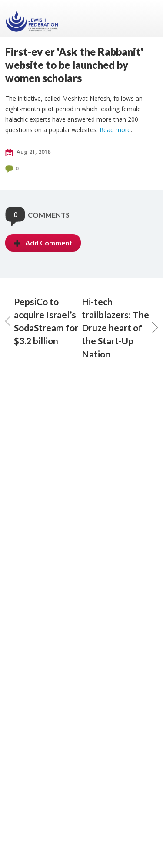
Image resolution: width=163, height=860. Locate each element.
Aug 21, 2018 (27, 152)
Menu (148, 18)
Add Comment (43, 242)
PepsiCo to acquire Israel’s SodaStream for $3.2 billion (41, 321)
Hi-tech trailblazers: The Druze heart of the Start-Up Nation (120, 327)
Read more (115, 130)
